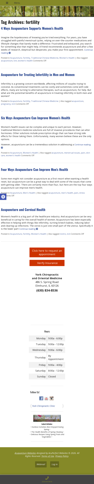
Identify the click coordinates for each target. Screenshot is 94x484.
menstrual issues (72, 152)
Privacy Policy (61, 456)
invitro (63, 234)
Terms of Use (47, 456)
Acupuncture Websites (25, 453)
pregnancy (6, 104)
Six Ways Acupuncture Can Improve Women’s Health (35, 117)
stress (82, 193)
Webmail (41, 464)
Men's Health (29, 193)
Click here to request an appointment (47, 252)
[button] (3, 197)
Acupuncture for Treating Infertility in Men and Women (38, 74)
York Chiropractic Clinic (43, 405)
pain (83, 152)
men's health (67, 193)
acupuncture (7, 60)
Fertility (26, 58)
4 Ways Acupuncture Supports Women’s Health (32, 28)
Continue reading (28, 229)
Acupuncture (16, 58)
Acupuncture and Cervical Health (23, 209)
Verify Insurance (47, 263)
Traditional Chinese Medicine (44, 58)
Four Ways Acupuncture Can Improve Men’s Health (34, 169)
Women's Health (67, 58)
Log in (55, 464)
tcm (15, 60)
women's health (25, 60)
